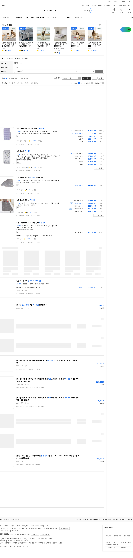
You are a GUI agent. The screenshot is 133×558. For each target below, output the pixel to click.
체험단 (124, 5)
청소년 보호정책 (106, 519)
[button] (113, 11)
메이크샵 (131, 2)
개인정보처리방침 (95, 519)
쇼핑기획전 (108, 5)
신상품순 (27, 83)
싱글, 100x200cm (78, 153)
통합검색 (19, 17)
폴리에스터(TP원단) (41, 158)
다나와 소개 (78, 519)
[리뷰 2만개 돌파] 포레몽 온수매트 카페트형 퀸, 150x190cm (77, 43)
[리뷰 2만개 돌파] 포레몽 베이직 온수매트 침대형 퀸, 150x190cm (9, 43)
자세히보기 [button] (35, 534)
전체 (4, 78)
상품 (26, 17)
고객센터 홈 (108, 536)
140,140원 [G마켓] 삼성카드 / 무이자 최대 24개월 (38, 236)
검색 (99, 71)
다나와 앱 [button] (4, 5)
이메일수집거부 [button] (111, 548)
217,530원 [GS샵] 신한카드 (32, 287)
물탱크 (31, 131)
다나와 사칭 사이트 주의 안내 (12, 519)
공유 (130, 17)
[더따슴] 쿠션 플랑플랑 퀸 (31, 305)
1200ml (36, 131)
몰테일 (116, 2)
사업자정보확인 (64, 528)
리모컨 (30, 227)
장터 (32, 17)
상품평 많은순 (34, 83)
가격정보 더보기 (96, 130)
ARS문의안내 (124, 548)
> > (28, 144)
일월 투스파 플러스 (25, 200)
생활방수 (49, 133)
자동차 (82, 5)
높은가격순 (20, 83)
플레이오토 (123, 2)
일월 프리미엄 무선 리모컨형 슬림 (30, 223)
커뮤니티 (115, 5)
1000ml (36, 154)
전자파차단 (33, 284)
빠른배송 (19, 71)
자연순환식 (25, 131)
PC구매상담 (101, 5)
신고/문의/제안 (117, 536)
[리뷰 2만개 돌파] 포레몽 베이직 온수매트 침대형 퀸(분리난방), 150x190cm (94, 43)
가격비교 (13, 78)
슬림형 (24, 229)
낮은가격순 (12, 83)
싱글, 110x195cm (78, 232)
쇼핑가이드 (40, 17)
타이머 (24, 158)
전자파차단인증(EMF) (45, 131)
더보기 (130, 5)
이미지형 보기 (96, 78)
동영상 (69, 17)
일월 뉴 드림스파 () (29, 281)
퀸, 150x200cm (79, 156)
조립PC (88, 5)
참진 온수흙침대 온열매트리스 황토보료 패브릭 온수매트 (60, 43)
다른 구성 (98, 168)
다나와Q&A (78, 17)
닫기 (18, 136)
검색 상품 (23, 78)
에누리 (109, 2)
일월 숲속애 (23, 151)
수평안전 (30, 133)
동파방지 (24, 133)
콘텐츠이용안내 (45, 534)
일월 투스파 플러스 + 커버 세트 (30, 178)
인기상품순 (4, 83)
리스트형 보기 (93, 78)
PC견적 (94, 5)
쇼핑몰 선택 (57, 78)
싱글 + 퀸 (81, 164)
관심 (41, 141)
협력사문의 (130, 519)
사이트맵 (115, 519)
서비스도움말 (127, 536)
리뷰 (62, 17)
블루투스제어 (30, 229)
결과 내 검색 (86, 78)
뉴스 (48, 17)
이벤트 (120, 5)
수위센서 (18, 133)
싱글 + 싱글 (80, 161)
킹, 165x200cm (79, 159)
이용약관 (85, 519)
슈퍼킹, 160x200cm (77, 209)
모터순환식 (25, 226)
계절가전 (16, 63)
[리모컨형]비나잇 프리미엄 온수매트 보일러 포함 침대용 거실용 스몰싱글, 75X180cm (43, 43)
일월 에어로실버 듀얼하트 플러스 (30, 128)
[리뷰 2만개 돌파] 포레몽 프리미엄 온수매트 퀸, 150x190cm (26, 43)
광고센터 (122, 519)
